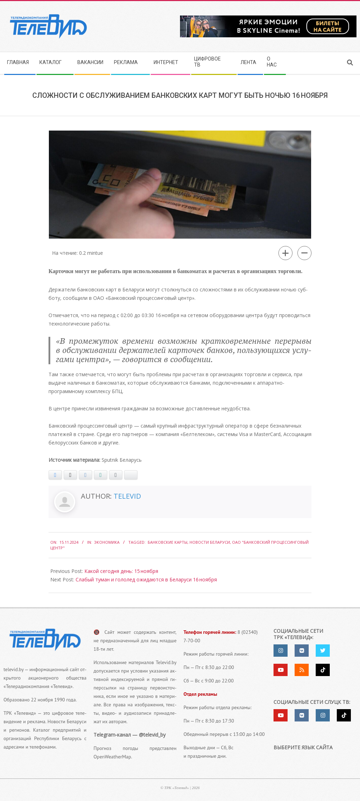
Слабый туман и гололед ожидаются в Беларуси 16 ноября (146, 579)
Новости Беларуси (209, 542)
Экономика (107, 542)
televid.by (14, 669)
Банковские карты (167, 542)
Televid (127, 496)
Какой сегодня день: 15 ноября (121, 571)
